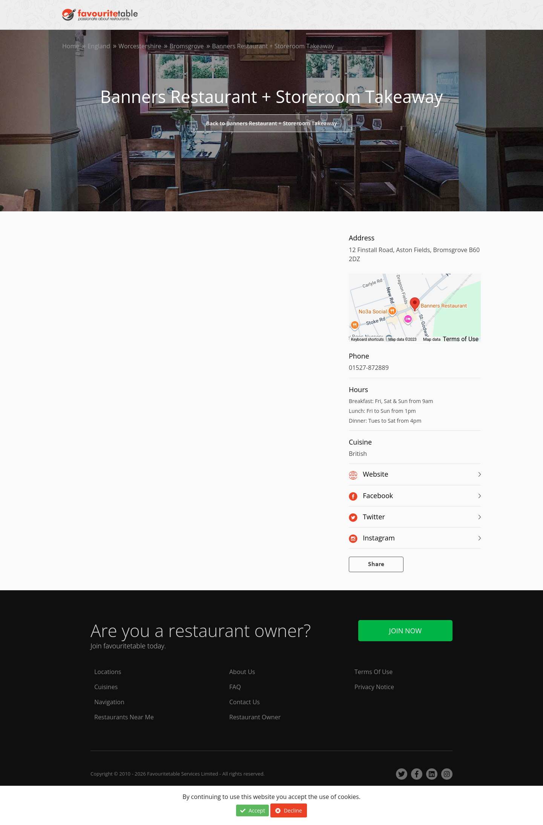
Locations (107, 672)
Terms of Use (461, 339)
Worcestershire (139, 46)
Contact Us (244, 702)
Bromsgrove (187, 46)
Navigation (109, 702)
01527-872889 (369, 367)
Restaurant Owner (255, 717)
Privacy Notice (374, 687)
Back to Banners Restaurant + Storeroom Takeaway (271, 123)
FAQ (235, 687)
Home (70, 46)
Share (376, 564)
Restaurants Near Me (124, 717)
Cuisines (106, 687)
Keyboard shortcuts (367, 339)
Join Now (405, 630)
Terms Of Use (373, 672)
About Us (242, 672)
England (98, 46)
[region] (415, 311)
